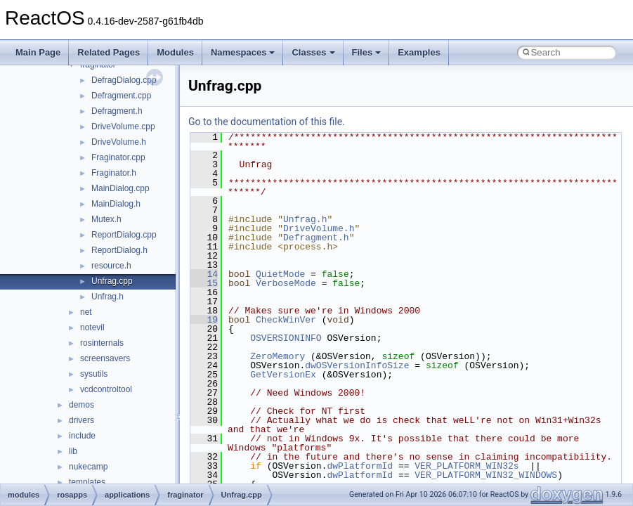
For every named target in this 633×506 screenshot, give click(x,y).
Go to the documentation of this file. (266, 121)
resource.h (111, 266)
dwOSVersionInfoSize (357, 365)
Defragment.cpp (121, 95)
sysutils (93, 374)
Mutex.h (106, 219)
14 (204, 274)
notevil (92, 327)
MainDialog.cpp (120, 188)
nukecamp (88, 467)
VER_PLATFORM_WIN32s (466, 466)
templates (87, 482)
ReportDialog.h (119, 250)
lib (73, 451)
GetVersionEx (283, 374)
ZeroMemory (277, 356)
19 (204, 319)
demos (81, 405)
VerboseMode (286, 283)
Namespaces (243, 52)
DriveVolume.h (118, 142)
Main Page (37, 52)
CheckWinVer (286, 319)
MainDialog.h (116, 204)
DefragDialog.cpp (124, 80)
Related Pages (108, 52)
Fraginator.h (113, 173)
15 (204, 283)
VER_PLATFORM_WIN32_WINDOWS (486, 475)
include (82, 436)
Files (366, 52)
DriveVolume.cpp (123, 126)
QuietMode (280, 274)
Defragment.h (117, 111)
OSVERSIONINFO (285, 338)
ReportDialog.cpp (124, 235)
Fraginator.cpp (118, 157)
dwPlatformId (360, 466)
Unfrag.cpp (112, 281)
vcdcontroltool (106, 389)
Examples (419, 52)
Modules (175, 52)
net (86, 312)
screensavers (105, 358)
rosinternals (102, 343)
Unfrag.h (107, 296)
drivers (81, 420)
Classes (313, 52)
